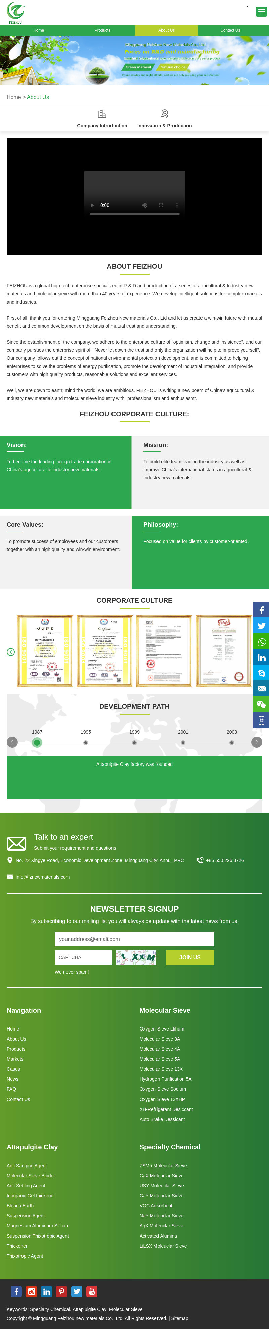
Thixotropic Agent (25, 1256)
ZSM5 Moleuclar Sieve (163, 1165)
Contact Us (230, 30)
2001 (183, 732)
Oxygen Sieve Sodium (163, 1089)
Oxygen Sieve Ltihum (162, 1029)
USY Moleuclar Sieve (162, 1185)
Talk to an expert (63, 836)
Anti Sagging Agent (27, 1165)
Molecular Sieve (165, 1010)
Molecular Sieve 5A (160, 1059)
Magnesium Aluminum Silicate (38, 1225)
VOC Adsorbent (156, 1205)
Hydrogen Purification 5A (166, 1079)
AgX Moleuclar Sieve (161, 1225)
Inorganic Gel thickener (31, 1195)
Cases (13, 1069)
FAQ (11, 1089)
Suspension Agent (26, 1215)
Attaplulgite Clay (89, 1309)
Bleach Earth (20, 1205)
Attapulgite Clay (32, 1147)
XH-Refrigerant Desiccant (166, 1109)
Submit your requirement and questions (75, 848)
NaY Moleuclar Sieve (161, 1215)
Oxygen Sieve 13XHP (162, 1099)
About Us (166, 30)
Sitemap (179, 1318)
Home (38, 30)
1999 (134, 732)
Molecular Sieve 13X (161, 1069)
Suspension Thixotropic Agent (38, 1236)
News (12, 1079)
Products (102, 30)
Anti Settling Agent (26, 1185)
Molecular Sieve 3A (160, 1039)
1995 (86, 732)
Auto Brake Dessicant (162, 1119)
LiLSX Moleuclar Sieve (163, 1246)
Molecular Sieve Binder (31, 1175)
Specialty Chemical (170, 1147)
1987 (37, 732)
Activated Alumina (158, 1236)
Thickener (17, 1246)
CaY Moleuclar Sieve (161, 1195)
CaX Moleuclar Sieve (162, 1175)
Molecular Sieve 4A (160, 1049)
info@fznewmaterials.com (43, 877)
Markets (15, 1059)
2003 (232, 732)
